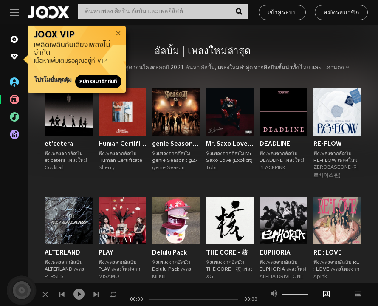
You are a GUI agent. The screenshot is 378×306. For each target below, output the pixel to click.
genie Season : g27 (176, 143)
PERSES (54, 277)
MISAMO (109, 277)
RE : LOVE (327, 252)
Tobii (212, 168)
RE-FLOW (327, 143)
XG (209, 277)
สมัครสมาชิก (341, 13)
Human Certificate (123, 143)
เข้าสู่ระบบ (282, 13)
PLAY (106, 252)
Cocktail (54, 168)
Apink (320, 277)
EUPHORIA (275, 252)
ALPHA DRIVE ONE (281, 277)
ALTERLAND (62, 252)
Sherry (107, 168)
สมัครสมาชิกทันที (98, 82)
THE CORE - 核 (227, 252)
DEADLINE (275, 143)
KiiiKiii (159, 277)
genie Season (168, 168)
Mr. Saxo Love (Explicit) (230, 143)
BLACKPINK (272, 168)
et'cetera (59, 143)
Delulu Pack (169, 252)
